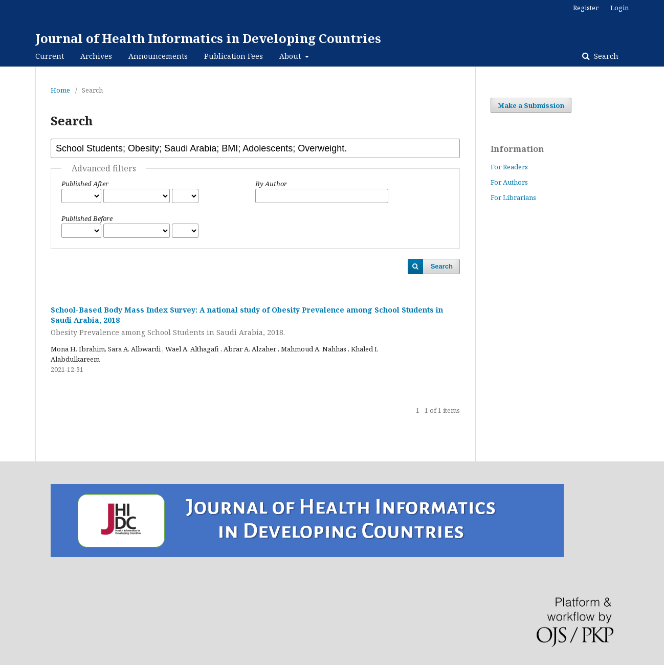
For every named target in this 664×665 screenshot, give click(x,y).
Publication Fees (233, 56)
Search (605, 56)
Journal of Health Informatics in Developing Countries (208, 38)
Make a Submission (531, 105)
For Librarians (513, 197)
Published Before (87, 218)
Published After (84, 183)
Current (49, 56)
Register (586, 7)
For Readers (509, 166)
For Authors (509, 182)
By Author (271, 183)
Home (60, 90)
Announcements (158, 56)
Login (619, 7)
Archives (96, 56)
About (291, 56)
